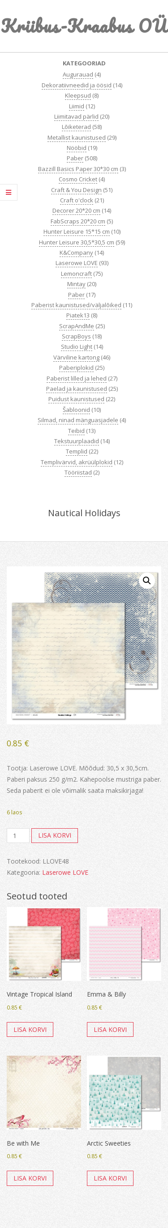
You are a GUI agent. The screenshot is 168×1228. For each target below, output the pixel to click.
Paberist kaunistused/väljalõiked (76, 305)
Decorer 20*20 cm (76, 210)
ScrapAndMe (76, 326)
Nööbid (76, 148)
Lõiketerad (76, 127)
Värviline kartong (76, 357)
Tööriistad (78, 472)
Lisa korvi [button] (30, 1029)
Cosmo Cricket (78, 179)
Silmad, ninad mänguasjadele (78, 420)
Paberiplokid (76, 368)
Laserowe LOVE (77, 263)
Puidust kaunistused (76, 399)
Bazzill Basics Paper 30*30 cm (78, 169)
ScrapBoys (76, 336)
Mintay (76, 284)
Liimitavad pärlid (76, 116)
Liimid (76, 106)
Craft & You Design (76, 190)
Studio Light (76, 346)
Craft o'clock (76, 200)
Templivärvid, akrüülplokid (76, 462)
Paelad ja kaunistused (76, 389)
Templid (76, 451)
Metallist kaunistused (76, 137)
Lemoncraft (76, 274)
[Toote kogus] (18, 835)
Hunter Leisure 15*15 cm (76, 231)
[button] (147, 581)
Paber (75, 158)
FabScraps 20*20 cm (78, 221)
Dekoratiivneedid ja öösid (77, 85)
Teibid (76, 431)
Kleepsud (78, 95)
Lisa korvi (54, 835)
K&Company (76, 252)
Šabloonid (76, 410)
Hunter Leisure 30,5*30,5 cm (76, 242)
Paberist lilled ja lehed (77, 378)
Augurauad (78, 74)
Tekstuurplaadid (76, 441)
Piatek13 (78, 315)
